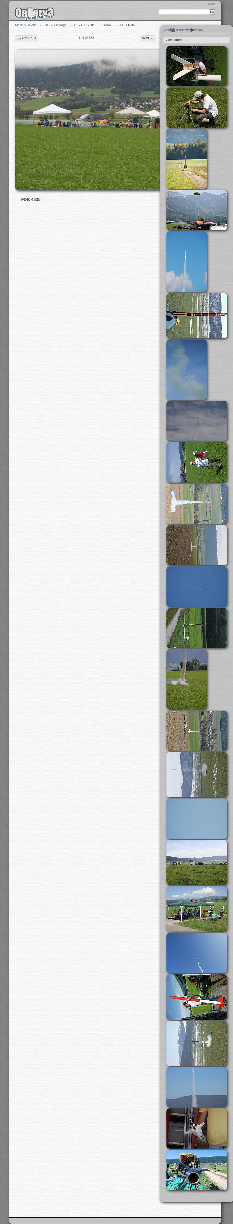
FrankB (107, 25)
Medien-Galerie (26, 25)
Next (148, 38)
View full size (173, 30)
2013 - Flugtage (55, 25)
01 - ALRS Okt (84, 25)
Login (211, 3)
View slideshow (192, 30)
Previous (26, 38)
